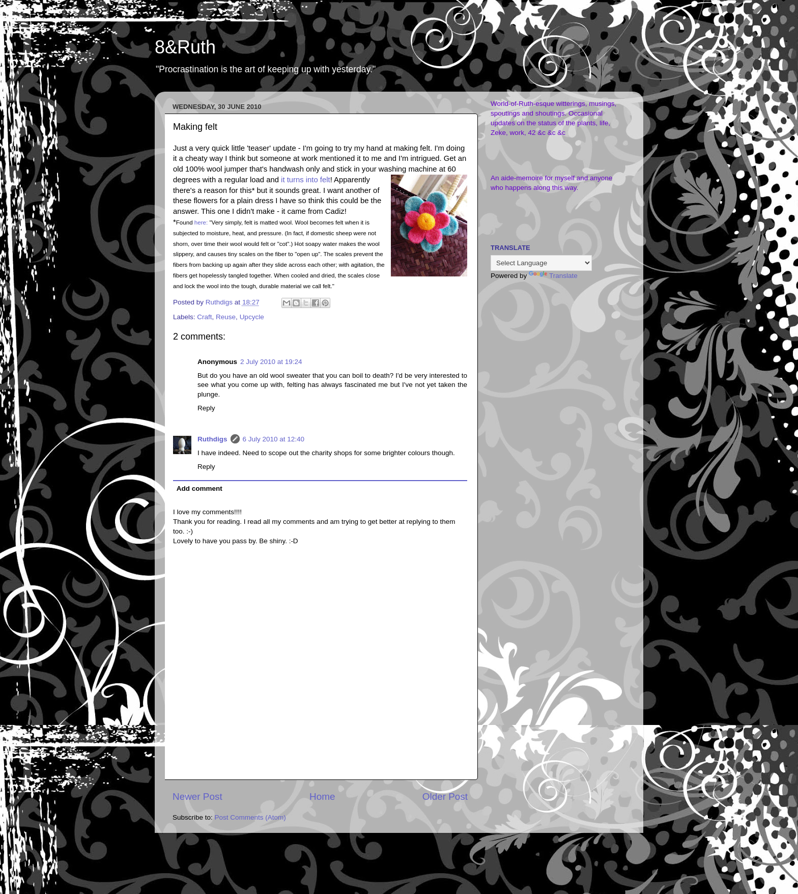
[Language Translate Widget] (541, 263)
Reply (206, 408)
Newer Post (197, 796)
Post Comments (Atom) (250, 817)
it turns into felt (305, 180)
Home (322, 796)
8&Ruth (185, 47)
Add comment (199, 488)
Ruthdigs (212, 439)
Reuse (226, 317)
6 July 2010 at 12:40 (274, 439)
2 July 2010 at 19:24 (271, 362)
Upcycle (252, 317)
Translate (553, 276)
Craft (204, 317)
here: (201, 222)
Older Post (445, 796)
